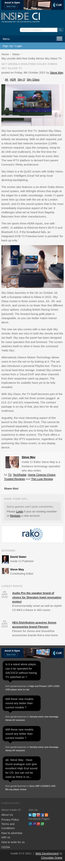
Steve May (56, 72)
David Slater (18, 556)
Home (5, 54)
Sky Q (21, 79)
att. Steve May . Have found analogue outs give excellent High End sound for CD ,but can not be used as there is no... (21, 768)
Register (15, 515)
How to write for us (13, 842)
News (15, 54)
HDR (13, 79)
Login (19, 511)
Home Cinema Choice (41, 474)
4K (6, 79)
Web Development (47, 853)
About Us (7, 814)
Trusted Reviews (14, 478)
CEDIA (5, 847)
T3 (9, 474)
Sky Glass (33, 79)
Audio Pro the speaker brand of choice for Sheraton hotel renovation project (36, 597)
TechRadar (19, 474)
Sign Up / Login (12, 45)
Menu (6, 38)
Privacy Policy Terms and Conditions (10, 824)
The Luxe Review (42, 478)
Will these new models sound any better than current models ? (19, 703)
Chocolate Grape (51, 857)
